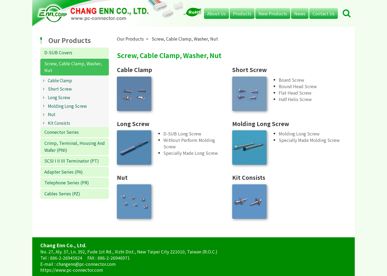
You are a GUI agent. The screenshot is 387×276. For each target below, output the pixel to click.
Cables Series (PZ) (62, 193)
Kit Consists (59, 123)
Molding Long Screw (67, 106)
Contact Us (324, 13)
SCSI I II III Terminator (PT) (71, 160)
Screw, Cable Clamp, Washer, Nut (73, 67)
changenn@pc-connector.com (86, 264)
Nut (51, 114)
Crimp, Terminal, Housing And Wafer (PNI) (74, 146)
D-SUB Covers (58, 52)
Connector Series (61, 132)
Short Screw (60, 89)
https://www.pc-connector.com (71, 270)
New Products (273, 13)
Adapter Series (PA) (63, 172)
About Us (216, 13)
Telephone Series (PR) (66, 182)
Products (242, 13)
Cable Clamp (60, 80)
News (299, 13)
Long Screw (59, 97)
